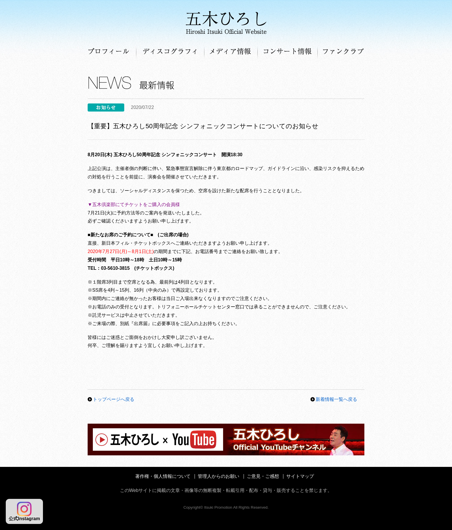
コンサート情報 (288, 52)
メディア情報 (231, 52)
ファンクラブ (341, 52)
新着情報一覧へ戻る (336, 399)
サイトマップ (300, 476)
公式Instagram (24, 511)
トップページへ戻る (113, 399)
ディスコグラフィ (170, 52)
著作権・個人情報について (163, 476)
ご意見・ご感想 (263, 476)
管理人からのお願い (218, 476)
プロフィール (112, 52)
